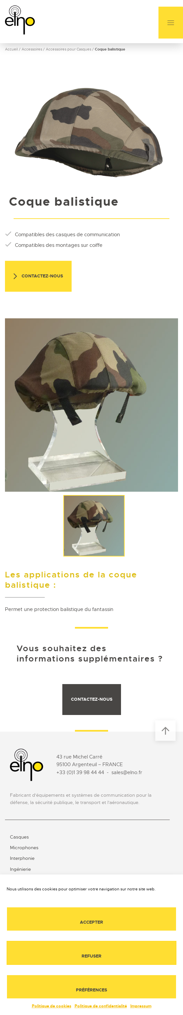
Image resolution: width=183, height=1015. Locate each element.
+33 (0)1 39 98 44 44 (80, 772)
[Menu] (170, 23)
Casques (19, 837)
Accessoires (32, 49)
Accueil (11, 49)
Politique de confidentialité (101, 1006)
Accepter (91, 922)
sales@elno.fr (126, 772)
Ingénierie (20, 869)
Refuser (91, 956)
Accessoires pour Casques (68, 49)
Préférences (91, 990)
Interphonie (22, 858)
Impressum (141, 1006)
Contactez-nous (38, 276)
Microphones (24, 848)
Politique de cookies (51, 1006)
